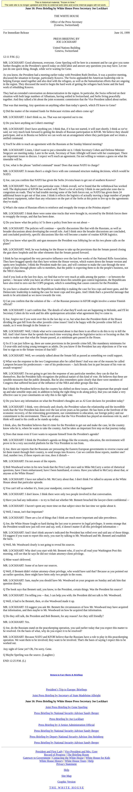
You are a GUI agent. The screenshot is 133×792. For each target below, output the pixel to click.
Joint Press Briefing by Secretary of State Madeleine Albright (67, 695)
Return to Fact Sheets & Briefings (66, 674)
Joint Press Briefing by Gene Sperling (66, 707)
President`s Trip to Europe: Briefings (66, 689)
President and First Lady (49, 751)
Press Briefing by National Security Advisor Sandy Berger (66, 713)
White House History (51, 760)
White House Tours (75, 760)
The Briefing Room (78, 754)
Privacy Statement (66, 764)
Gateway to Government (36, 757)
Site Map (66, 775)
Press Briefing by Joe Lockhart (66, 718)
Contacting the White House (68, 757)
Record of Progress (54, 754)
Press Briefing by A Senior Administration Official (66, 724)
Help (91, 760)
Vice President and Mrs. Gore (81, 751)
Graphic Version (66, 781)
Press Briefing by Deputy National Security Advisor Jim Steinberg (66, 736)
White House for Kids (98, 757)
